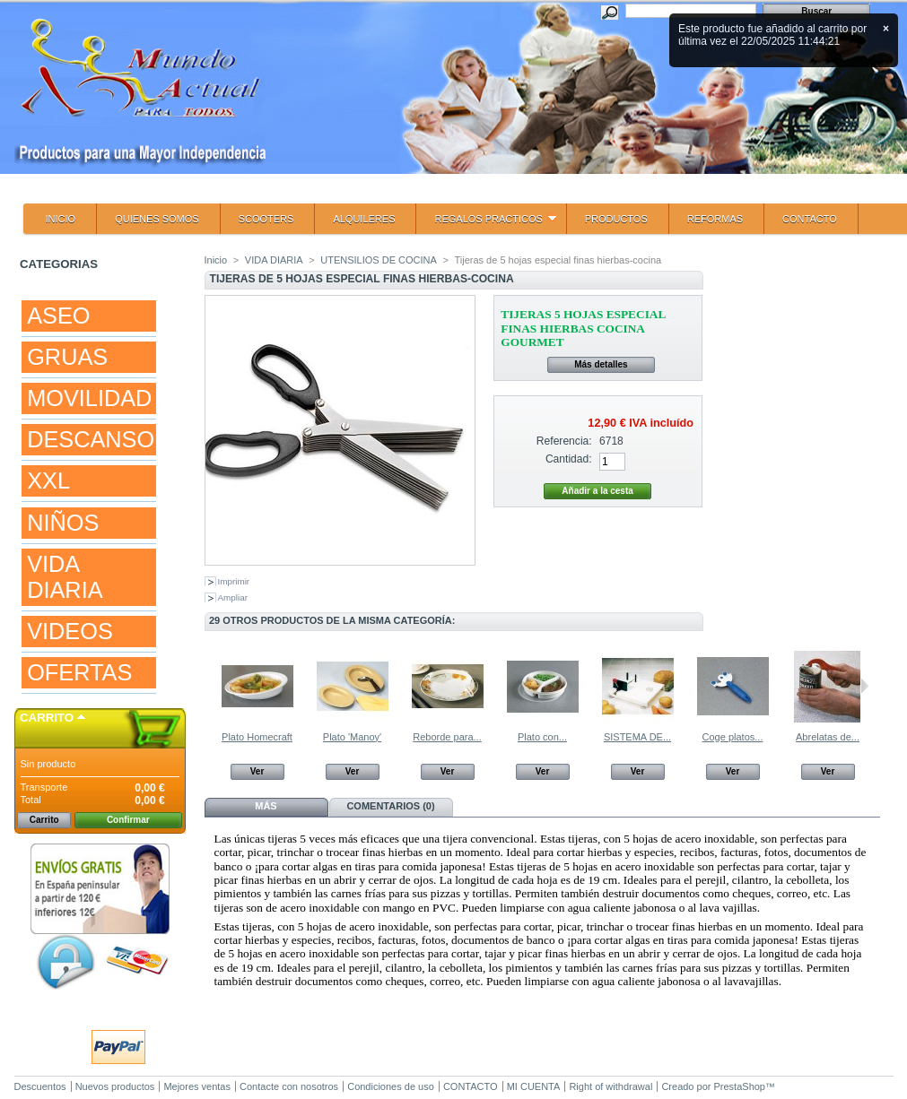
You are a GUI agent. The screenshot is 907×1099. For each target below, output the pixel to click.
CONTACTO (809, 218)
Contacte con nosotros (289, 1086)
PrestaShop (739, 1086)
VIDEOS (70, 631)
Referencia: (564, 441)
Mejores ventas (197, 1086)
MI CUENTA (534, 1086)
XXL (48, 480)
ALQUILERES (364, 218)
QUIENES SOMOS (157, 218)
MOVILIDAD (89, 398)
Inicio (216, 260)
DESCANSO (90, 439)
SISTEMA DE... (637, 736)
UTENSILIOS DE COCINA (378, 260)
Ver (257, 771)
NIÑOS (63, 522)
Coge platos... (732, 736)
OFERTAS (79, 672)
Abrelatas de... (827, 736)
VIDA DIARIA (64, 576)
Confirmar (128, 820)
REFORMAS (715, 218)
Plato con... (542, 736)
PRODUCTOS (616, 218)
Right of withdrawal (610, 1086)
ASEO (58, 315)
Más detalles (600, 364)
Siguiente (864, 686)
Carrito (47, 717)
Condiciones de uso (390, 1086)
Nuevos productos (115, 1086)
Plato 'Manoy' (352, 736)
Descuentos (40, 1086)
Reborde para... (447, 736)
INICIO (61, 218)
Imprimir (234, 581)
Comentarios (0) (390, 805)
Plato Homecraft (257, 736)
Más (265, 805)
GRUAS (67, 356)
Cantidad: (568, 459)
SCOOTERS (266, 218)
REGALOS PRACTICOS (485, 223)
